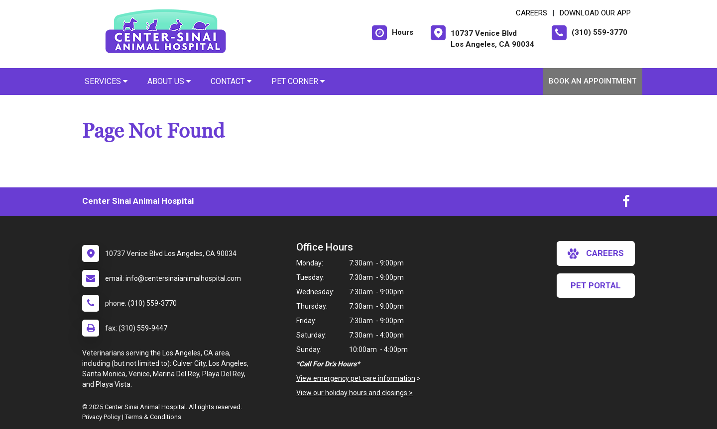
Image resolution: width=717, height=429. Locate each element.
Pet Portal (596, 285)
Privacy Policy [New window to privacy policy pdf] (101, 417)
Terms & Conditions (153, 417)
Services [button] (106, 81)
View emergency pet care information (355, 378)
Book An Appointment (592, 81)
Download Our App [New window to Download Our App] (595, 12)
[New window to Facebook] (626, 203)
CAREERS (531, 12)
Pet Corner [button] (298, 81)
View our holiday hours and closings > (354, 393)
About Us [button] (169, 81)
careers (596, 253)
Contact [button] (231, 81)
